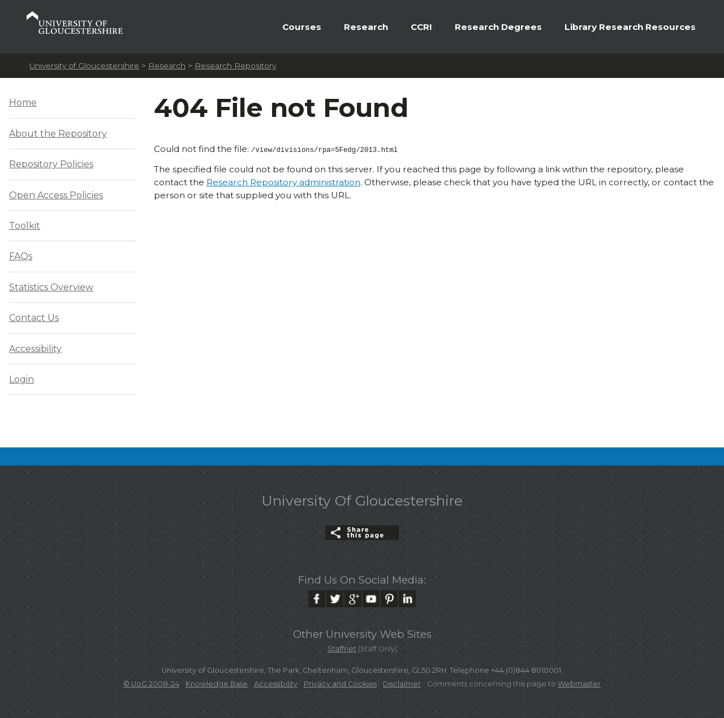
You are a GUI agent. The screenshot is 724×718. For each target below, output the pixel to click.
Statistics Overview (51, 287)
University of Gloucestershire (84, 65)
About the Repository (58, 133)
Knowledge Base (217, 684)
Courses (301, 26)
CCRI (421, 26)
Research (366, 26)
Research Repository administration (283, 181)
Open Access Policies (56, 195)
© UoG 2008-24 (151, 684)
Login (21, 379)
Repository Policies (51, 164)
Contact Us (34, 317)
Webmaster (579, 684)
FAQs (20, 256)
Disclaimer (402, 684)
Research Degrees (498, 26)
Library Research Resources (630, 26)
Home (23, 102)
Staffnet (341, 649)
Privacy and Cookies (340, 684)
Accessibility (35, 348)
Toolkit (24, 225)
